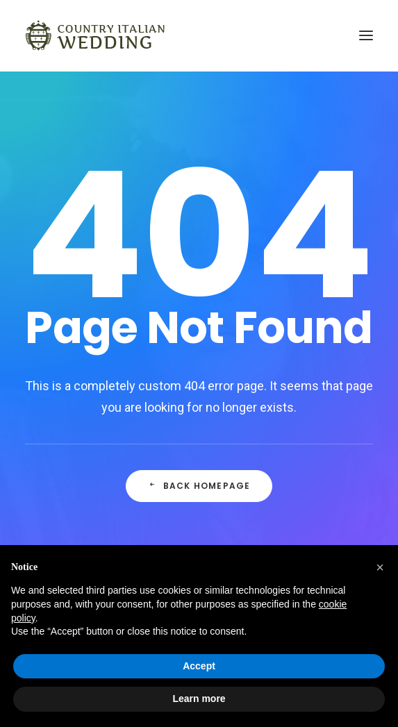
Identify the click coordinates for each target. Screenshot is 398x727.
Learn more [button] (198, 698)
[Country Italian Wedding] (95, 35)
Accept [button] (199, 665)
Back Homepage (199, 486)
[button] (380, 567)
